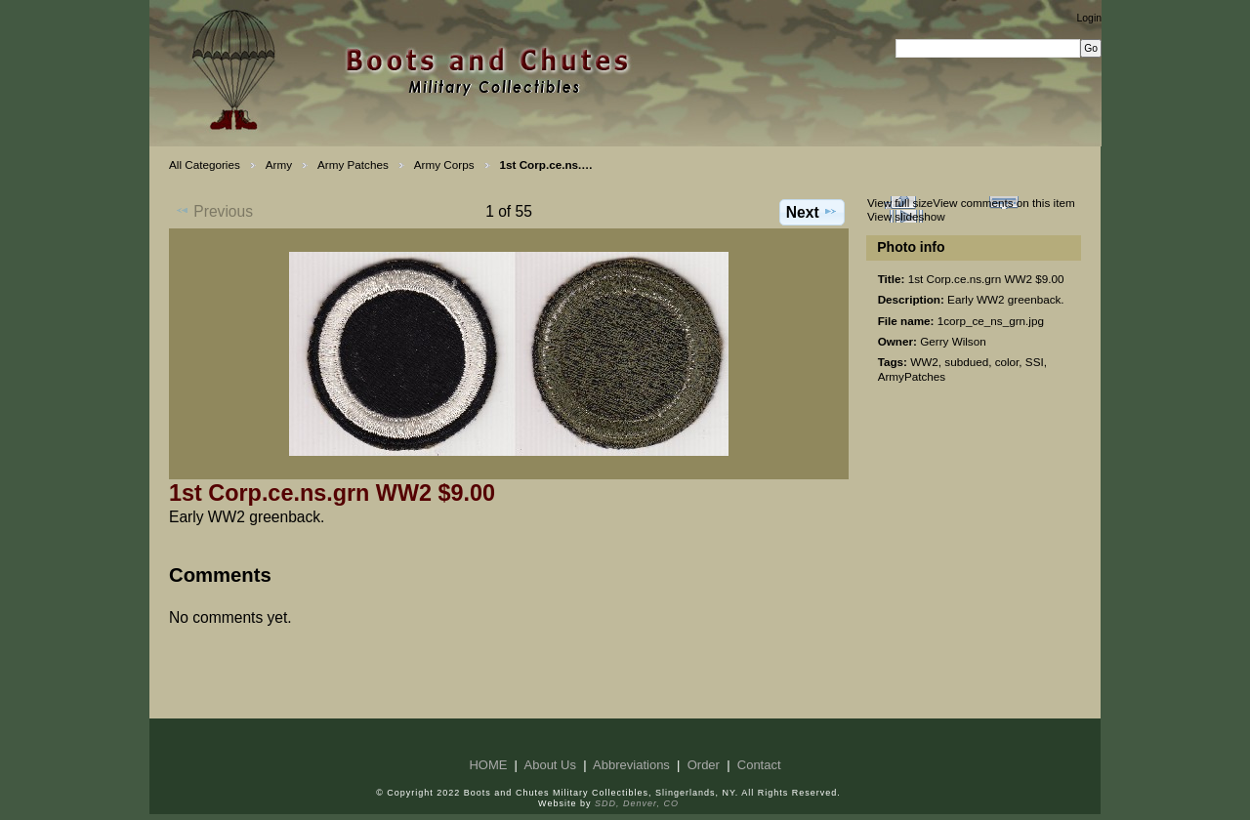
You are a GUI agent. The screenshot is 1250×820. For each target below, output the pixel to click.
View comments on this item (1003, 202)
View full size (900, 202)
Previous (214, 211)
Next (812, 212)
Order (704, 765)
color (1007, 361)
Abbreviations (631, 765)
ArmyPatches (912, 376)
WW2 (924, 361)
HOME (488, 765)
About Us (550, 765)
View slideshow (906, 216)
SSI (1034, 361)
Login (1089, 18)
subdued (966, 361)
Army (279, 164)
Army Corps (444, 164)
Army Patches (353, 164)
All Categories (204, 164)
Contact (759, 765)
